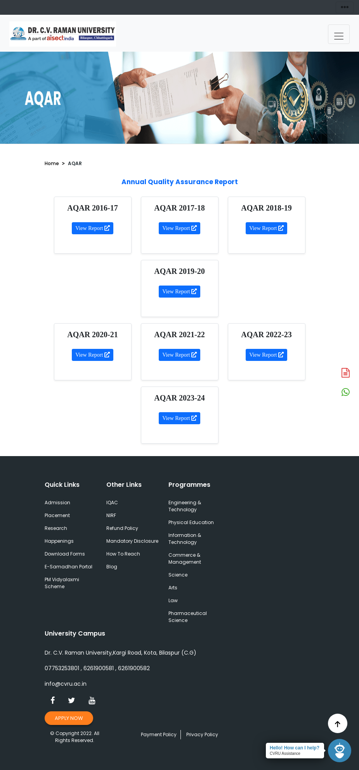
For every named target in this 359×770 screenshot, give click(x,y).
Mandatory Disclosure (132, 541)
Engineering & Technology (184, 506)
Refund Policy (122, 528)
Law (173, 600)
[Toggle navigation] (339, 34)
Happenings (59, 541)
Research (56, 528)
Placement (57, 515)
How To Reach (123, 553)
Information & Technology (184, 538)
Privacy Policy (202, 734)
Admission (57, 502)
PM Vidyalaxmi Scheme (62, 583)
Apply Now (69, 718)
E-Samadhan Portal (68, 566)
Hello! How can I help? (294, 748)
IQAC (112, 502)
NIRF (111, 515)
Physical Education (191, 522)
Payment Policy (159, 734)
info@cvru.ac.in (66, 684)
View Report (92, 228)
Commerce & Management (184, 558)
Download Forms (65, 553)
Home (52, 163)
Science (177, 574)
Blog (111, 566)
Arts (172, 587)
